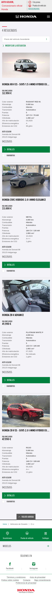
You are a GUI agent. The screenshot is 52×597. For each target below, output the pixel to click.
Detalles (9, 149)
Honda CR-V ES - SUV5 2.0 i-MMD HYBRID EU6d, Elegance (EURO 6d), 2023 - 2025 (26, 430)
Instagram (34, 568)
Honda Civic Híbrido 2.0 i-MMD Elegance (24, 199)
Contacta (26, 580)
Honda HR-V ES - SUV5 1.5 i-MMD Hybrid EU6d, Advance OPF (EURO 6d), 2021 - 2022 (26, 84)
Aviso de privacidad (37, 577)
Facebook (10, 568)
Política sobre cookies (10, 580)
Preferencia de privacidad (26, 583)
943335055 (34, 9)
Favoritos (8, 155)
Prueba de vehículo (27, 538)
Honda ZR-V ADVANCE (13, 315)
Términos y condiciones (16, 577)
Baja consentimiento (42, 580)
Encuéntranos (7, 538)
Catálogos (45, 538)
